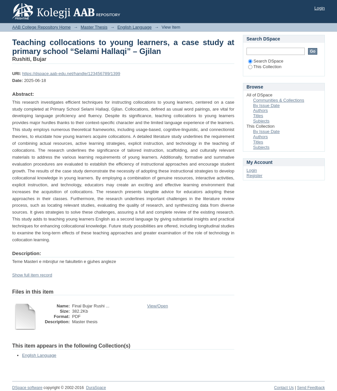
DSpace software (27, 387)
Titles (258, 115)
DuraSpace (96, 387)
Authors (260, 110)
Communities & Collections (278, 100)
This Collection (264, 66)
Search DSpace (265, 61)
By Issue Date (266, 105)
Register (254, 175)
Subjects (261, 120)
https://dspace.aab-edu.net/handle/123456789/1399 (71, 73)
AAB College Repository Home (41, 27)
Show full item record (32, 275)
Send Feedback (311, 387)
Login (319, 8)
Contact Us (284, 387)
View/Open (157, 305)
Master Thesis (94, 27)
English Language (134, 27)
